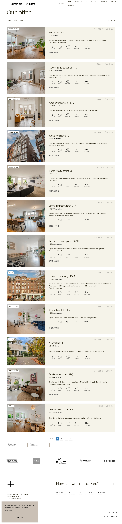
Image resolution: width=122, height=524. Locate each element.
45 (95, 237)
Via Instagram (82, 494)
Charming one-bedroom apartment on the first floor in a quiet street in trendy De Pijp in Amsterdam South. (79, 76)
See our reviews (110, 516)
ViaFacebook (72, 494)
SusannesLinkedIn (101, 494)
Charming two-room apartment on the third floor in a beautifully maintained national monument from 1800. (78, 144)
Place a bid (112, 512)
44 (95, 29)
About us (79, 1)
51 (98, 167)
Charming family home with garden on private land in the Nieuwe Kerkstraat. (75, 418)
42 (95, 273)
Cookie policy (80, 521)
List (15, 20)
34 (99, 64)
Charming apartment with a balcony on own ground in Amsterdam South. (74, 110)
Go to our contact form (61, 494)
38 (95, 371)
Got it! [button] (20, 517)
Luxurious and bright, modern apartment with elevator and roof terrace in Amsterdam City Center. (78, 180)
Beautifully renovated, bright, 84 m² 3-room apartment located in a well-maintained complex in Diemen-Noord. (77, 41)
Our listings (92, 1)
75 (95, 339)
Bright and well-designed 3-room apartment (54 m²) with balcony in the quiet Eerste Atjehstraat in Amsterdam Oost (78, 383)
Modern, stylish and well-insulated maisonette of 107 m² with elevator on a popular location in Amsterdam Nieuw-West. (77, 215)
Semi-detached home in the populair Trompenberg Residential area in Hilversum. (76, 352)
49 (95, 406)
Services (105, 1)
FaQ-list (114, 1)
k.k (54, 53)
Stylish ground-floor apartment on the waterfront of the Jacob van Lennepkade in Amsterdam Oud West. (77, 250)
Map (21, 20)
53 (95, 202)
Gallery (9, 20)
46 (99, 99)
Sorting (110, 20)
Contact (72, 5)
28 (95, 132)
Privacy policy (68, 521)
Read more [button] (8, 511)
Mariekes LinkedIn (92, 494)
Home (70, 1)
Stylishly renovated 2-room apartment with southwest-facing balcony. (73, 318)
